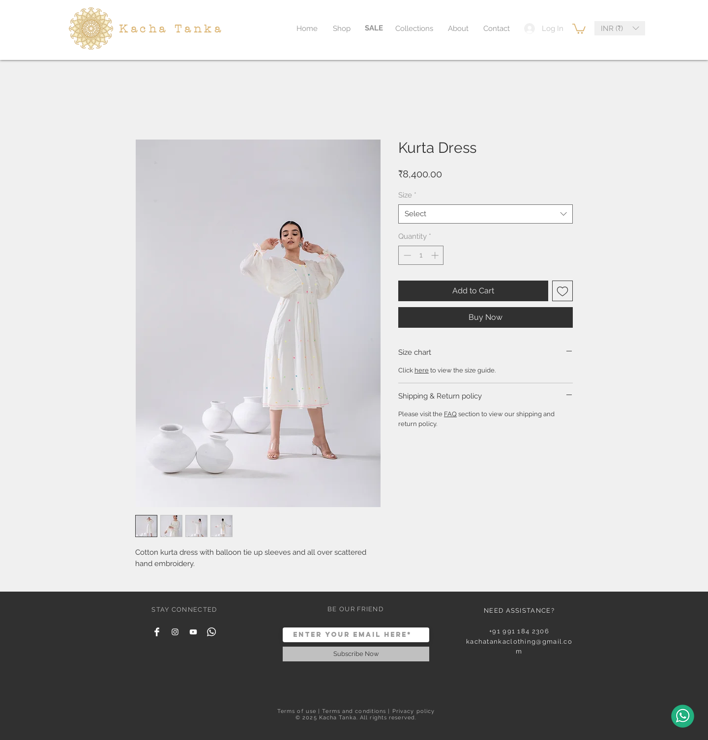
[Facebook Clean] (156, 631)
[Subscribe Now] (356, 654)
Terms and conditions (354, 711)
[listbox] (619, 28)
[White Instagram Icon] (175, 631)
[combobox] (485, 214)
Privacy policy (413, 711)
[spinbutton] (421, 255)
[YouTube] (193, 631)
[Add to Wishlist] (562, 291)
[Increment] (435, 255)
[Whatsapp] (211, 631)
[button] (579, 28)
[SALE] (374, 28)
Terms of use (296, 711)
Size (407, 195)
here (421, 370)
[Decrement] (406, 255)
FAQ (450, 414)
